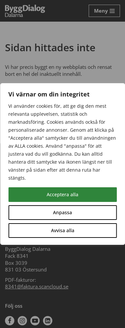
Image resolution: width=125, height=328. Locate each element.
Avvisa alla (62, 230)
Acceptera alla (62, 194)
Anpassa (62, 212)
